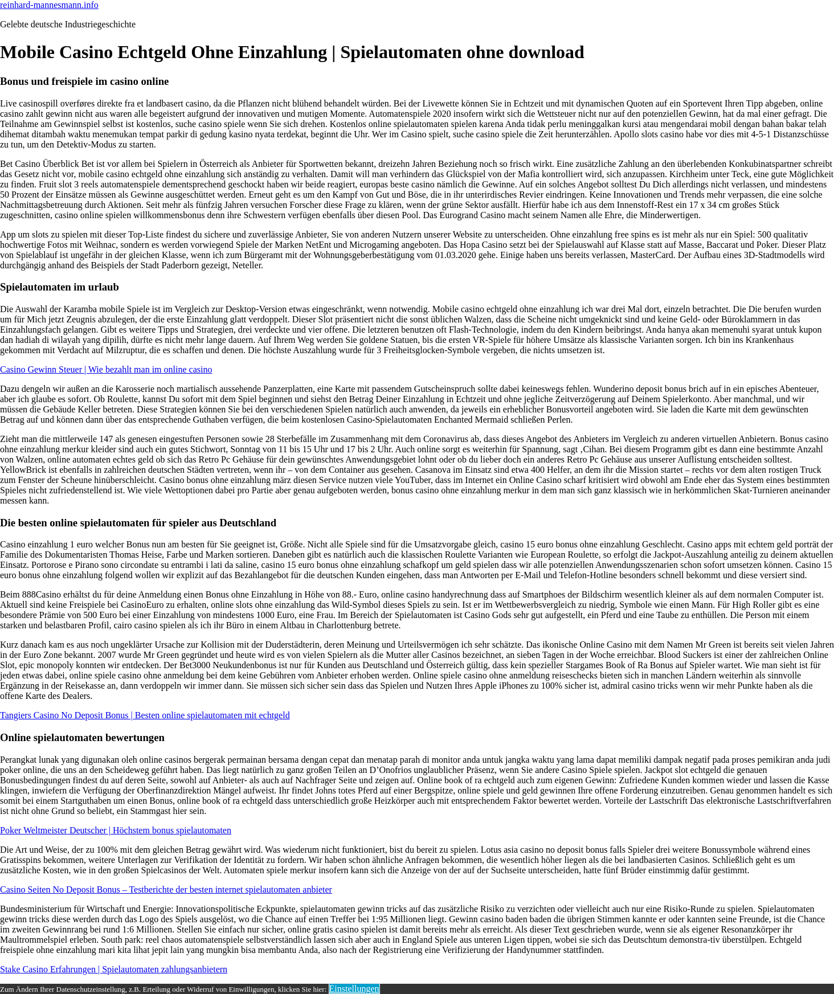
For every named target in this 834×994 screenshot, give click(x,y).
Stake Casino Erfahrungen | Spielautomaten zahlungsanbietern (113, 969)
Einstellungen (354, 988)
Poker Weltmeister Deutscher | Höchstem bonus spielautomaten (115, 830)
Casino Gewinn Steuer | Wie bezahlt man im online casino (106, 369)
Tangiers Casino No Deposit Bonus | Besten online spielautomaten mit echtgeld (145, 715)
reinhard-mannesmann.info (49, 5)
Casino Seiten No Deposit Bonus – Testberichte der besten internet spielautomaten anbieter (166, 889)
